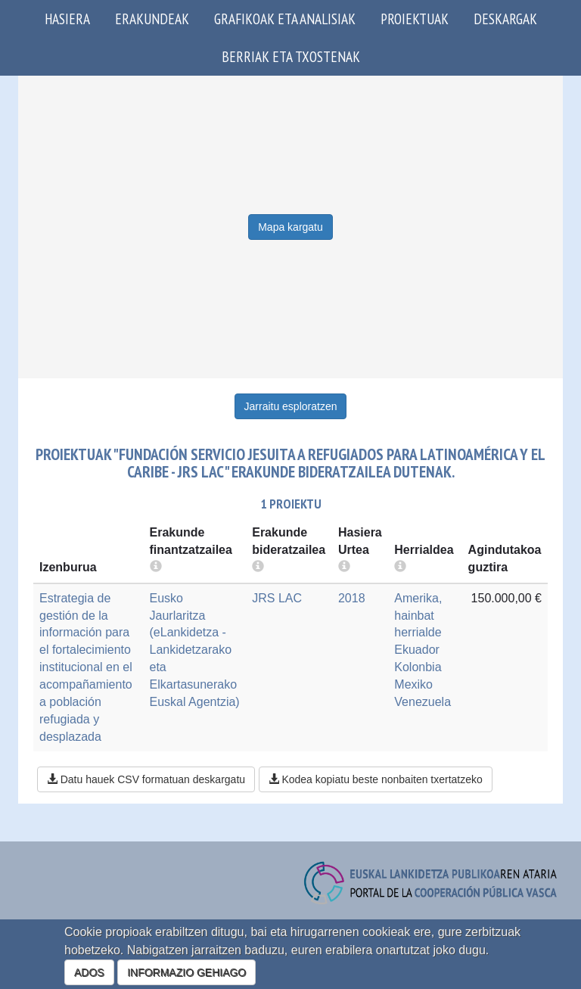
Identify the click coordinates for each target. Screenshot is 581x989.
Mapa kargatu (290, 227)
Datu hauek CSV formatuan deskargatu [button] (146, 779)
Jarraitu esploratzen (290, 406)
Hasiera (67, 18)
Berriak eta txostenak (291, 56)
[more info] (344, 567)
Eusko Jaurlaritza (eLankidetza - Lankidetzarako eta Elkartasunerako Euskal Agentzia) (195, 650)
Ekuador (417, 649)
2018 (351, 598)
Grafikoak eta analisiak (285, 18)
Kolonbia (417, 667)
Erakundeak (152, 18)
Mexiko (413, 684)
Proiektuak (415, 18)
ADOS (89, 972)
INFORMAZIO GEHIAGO (186, 972)
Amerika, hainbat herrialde (418, 615)
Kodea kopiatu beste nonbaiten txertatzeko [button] (376, 779)
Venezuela (422, 701)
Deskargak (505, 18)
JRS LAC (277, 598)
